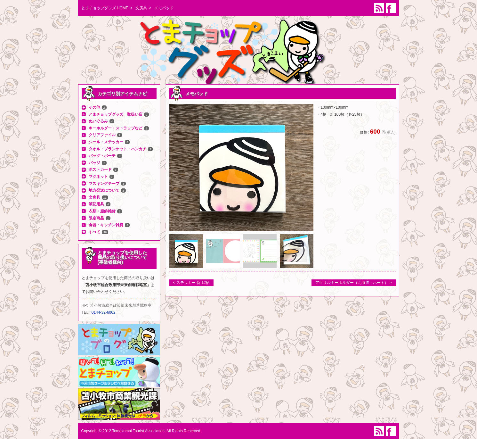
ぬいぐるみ (98, 121)
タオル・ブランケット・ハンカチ (117, 149)
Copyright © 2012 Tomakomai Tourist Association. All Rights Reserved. (141, 431)
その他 (94, 107)
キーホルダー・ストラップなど (115, 128)
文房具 (141, 8)
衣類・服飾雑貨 (102, 211)
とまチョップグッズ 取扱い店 (115, 114)
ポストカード (100, 169)
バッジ (94, 163)
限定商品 (96, 218)
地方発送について (104, 190)
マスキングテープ (104, 183)
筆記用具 (96, 204)
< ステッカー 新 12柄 (191, 282)
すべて (94, 232)
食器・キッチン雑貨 (106, 225)
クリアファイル (102, 135)
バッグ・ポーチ (102, 155)
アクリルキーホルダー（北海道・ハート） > (353, 282)
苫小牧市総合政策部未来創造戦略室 (120, 305)
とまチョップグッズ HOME (104, 8)
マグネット (98, 176)
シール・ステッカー (106, 142)
